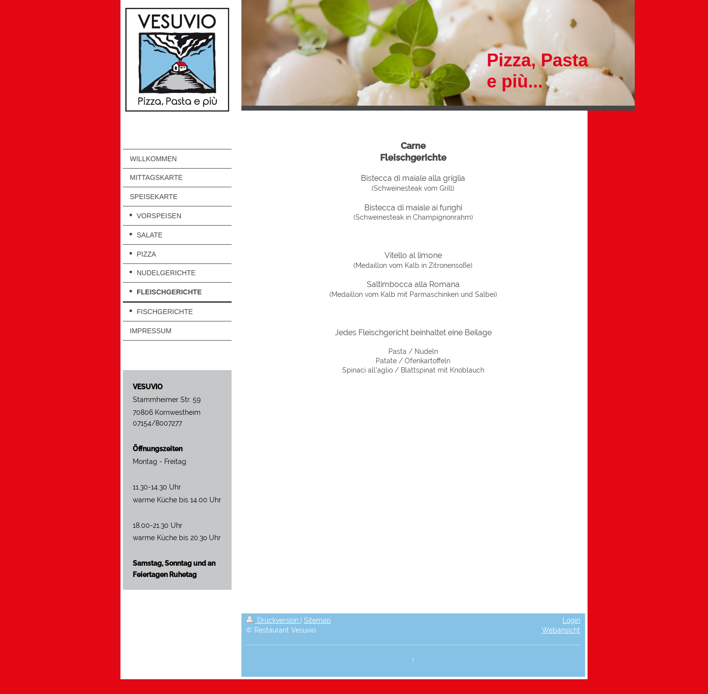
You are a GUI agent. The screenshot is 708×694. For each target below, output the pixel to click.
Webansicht (561, 630)
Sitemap (317, 620)
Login (571, 620)
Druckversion (273, 620)
